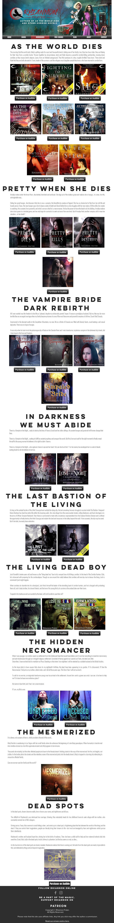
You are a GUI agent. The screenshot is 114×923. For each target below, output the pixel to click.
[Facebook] (55, 893)
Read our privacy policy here (57, 921)
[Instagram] (61, 893)
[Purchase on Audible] (25, 98)
